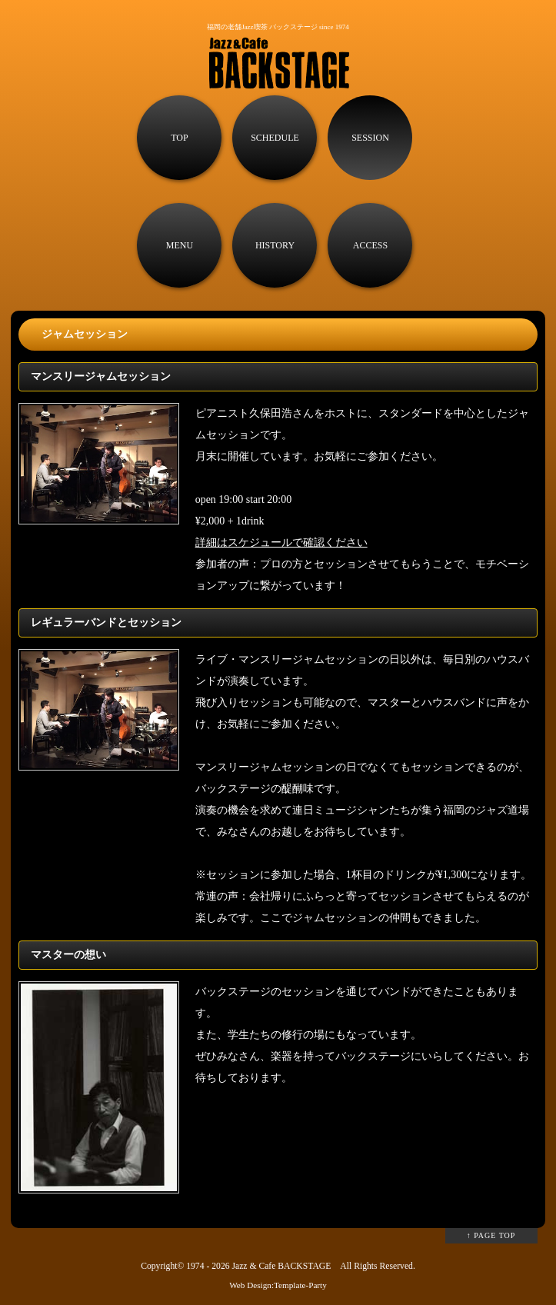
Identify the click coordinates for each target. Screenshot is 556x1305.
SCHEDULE (275, 137)
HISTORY (275, 245)
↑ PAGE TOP (491, 1235)
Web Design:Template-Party (278, 1285)
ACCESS (370, 245)
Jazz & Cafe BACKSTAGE (281, 1266)
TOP (179, 137)
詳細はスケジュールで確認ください (281, 542)
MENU (179, 245)
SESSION (370, 137)
